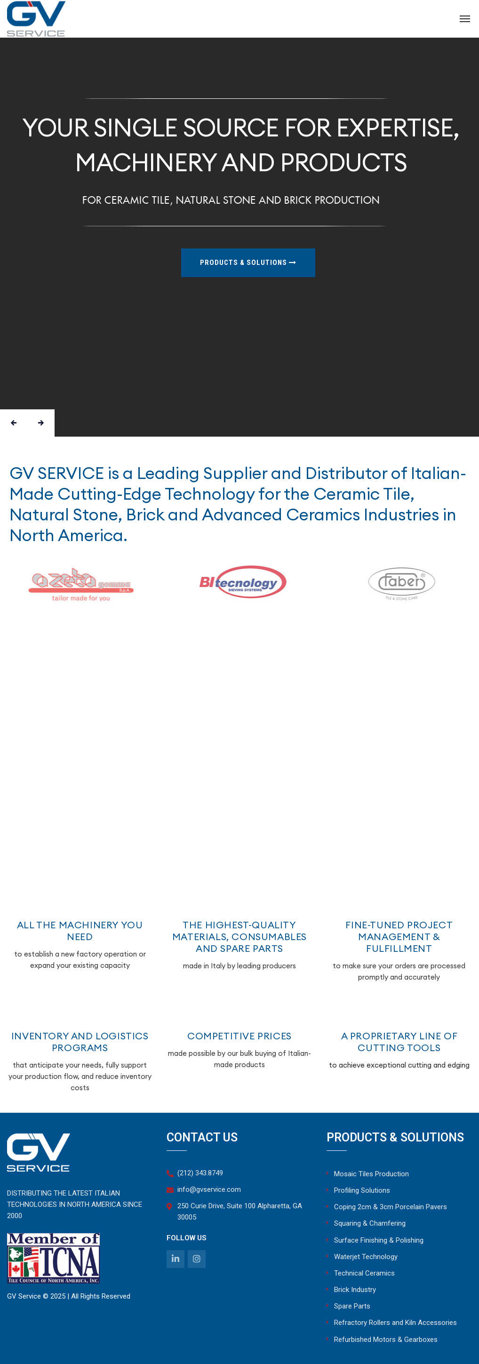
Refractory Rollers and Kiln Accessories (395, 1322)
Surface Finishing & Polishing (378, 1240)
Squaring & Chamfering (370, 1223)
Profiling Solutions (362, 1190)
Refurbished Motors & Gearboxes (386, 1339)
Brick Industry (355, 1289)
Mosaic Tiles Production (371, 1174)
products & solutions (248, 262)
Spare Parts (352, 1306)
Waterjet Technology (366, 1256)
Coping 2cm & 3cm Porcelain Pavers (390, 1207)
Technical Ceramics (364, 1273)
